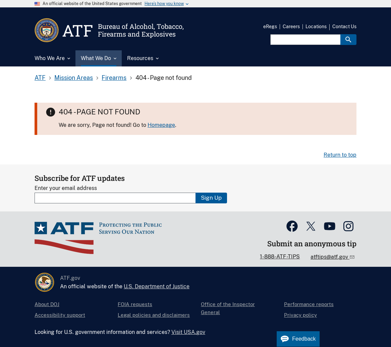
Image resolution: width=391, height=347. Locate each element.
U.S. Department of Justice (156, 286)
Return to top (340, 155)
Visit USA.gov (188, 332)
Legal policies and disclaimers (154, 315)
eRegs (270, 26)
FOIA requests (135, 304)
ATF (40, 77)
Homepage (161, 125)
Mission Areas (73, 77)
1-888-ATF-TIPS (280, 256)
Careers (291, 26)
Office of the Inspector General (228, 308)
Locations (316, 26)
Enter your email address (66, 188)
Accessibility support (60, 315)
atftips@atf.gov (330, 257)
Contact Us (344, 26)
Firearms (114, 77)
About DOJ (47, 304)
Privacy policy (300, 315)
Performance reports (309, 304)
